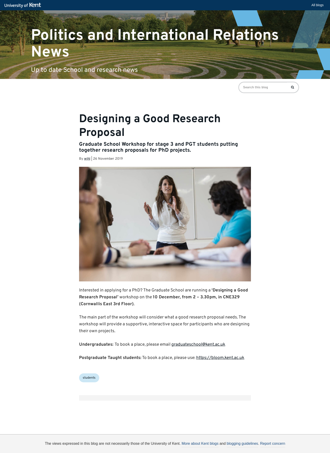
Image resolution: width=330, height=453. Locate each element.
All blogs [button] (317, 5)
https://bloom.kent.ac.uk (220, 358)
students (89, 378)
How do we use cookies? (195, 445)
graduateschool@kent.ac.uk (198, 344)
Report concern (272, 443)
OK (240, 445)
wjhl (87, 159)
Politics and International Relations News (155, 43)
